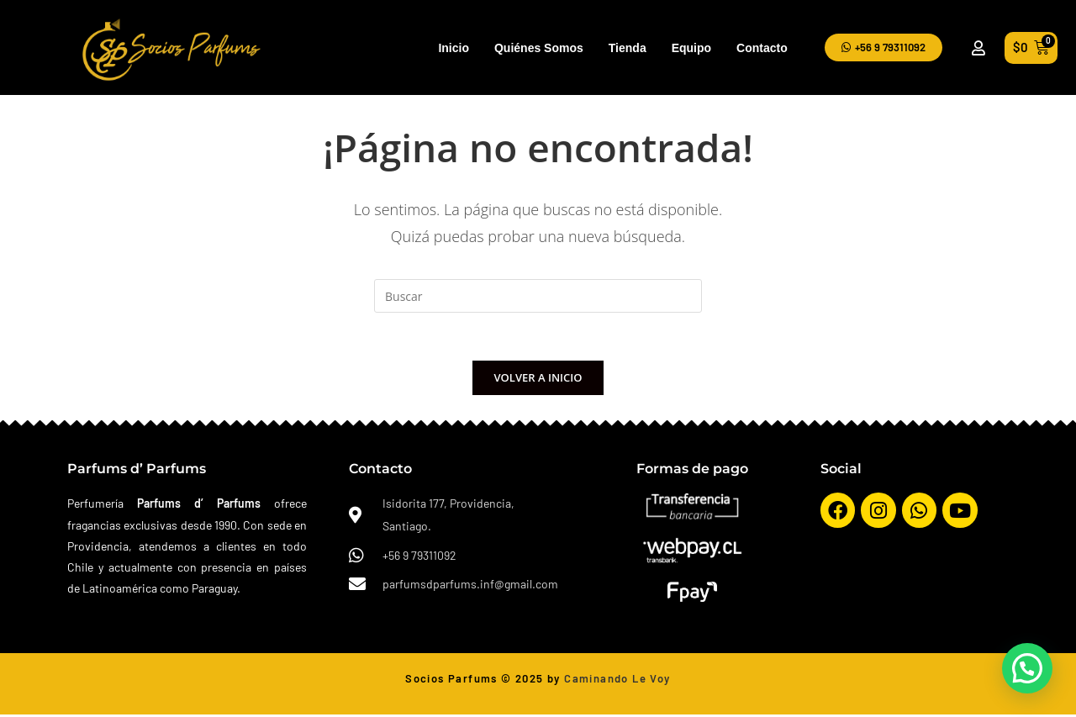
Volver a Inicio (538, 379)
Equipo (691, 48)
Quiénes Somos (538, 48)
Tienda (627, 48)
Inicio (453, 48)
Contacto (762, 48)
